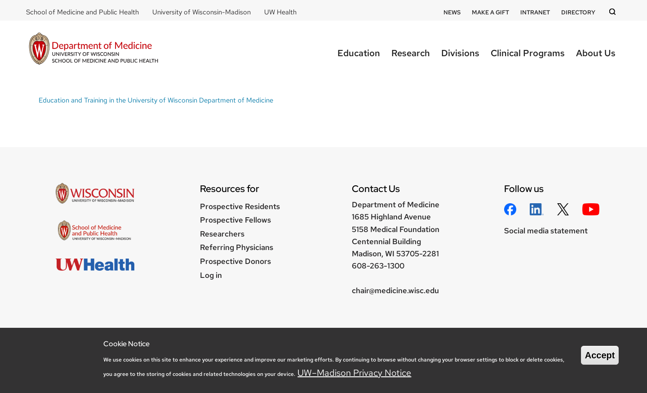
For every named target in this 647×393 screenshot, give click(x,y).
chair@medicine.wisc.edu (395, 290)
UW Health (280, 12)
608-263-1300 (378, 266)
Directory (578, 12)
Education (358, 53)
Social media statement (546, 231)
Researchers (222, 234)
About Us (596, 53)
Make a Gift (490, 12)
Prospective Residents (240, 206)
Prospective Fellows (235, 220)
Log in (211, 275)
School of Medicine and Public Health (82, 12)
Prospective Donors (235, 261)
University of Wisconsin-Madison (201, 12)
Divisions (460, 53)
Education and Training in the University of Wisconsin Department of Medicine (156, 100)
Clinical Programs (528, 53)
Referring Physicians (236, 247)
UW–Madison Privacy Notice (354, 373)
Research (410, 53)
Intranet (535, 12)
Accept (600, 355)
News (452, 12)
